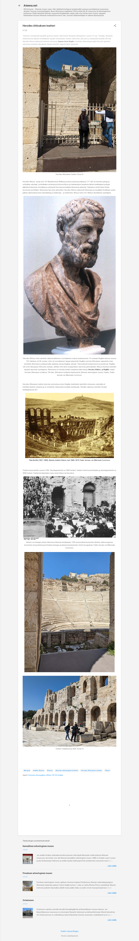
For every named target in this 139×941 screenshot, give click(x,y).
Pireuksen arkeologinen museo (37, 873)
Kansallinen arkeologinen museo (38, 846)
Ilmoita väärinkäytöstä (69, 936)
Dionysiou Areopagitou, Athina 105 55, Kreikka (45, 775)
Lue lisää (112, 866)
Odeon (107, 770)
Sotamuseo (28, 900)
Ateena (50, 770)
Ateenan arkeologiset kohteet (67, 770)
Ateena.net (30, 5)
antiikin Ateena (38, 770)
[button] (115, 26)
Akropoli (27, 770)
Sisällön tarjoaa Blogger (70, 931)
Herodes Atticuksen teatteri (91, 770)
